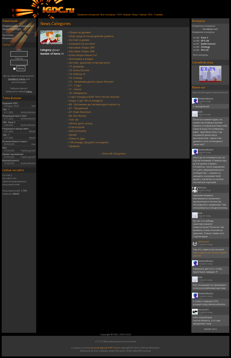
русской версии (99, 347)
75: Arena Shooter (79, 70)
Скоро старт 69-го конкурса (86, 100)
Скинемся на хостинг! (82, 43)
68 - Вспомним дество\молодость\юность (94, 104)
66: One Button (77, 115)
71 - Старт (75, 85)
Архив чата (210, 328)
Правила (74, 146)
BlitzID (16, 193)
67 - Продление (78, 108)
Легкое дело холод (80, 123)
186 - (201, 46)
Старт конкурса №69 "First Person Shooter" (94, 96)
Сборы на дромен (80, 32)
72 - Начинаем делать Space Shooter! (91, 81)
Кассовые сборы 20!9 (81, 47)
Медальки (8, 38)
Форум (127, 14)
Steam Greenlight (11, 29)
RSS (150, 14)
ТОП (119, 14)
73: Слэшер (75, 77)
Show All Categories (113, 153)
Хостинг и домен (79, 40)
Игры (135, 14)
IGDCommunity (77, 131)
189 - (200, 37)
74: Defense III (77, 74)
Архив (72, 134)
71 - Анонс (75, 89)
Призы (143, 14)
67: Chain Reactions (80, 112)
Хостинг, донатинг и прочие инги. (89, 62)
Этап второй (76, 127)
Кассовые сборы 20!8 (81, 51)
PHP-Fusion (114, 347)
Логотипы (7, 35)
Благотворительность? (83, 55)
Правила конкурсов (88, 14)
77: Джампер (76, 66)
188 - (201, 40)
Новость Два (77, 138)
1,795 (24, 190)
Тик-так (73, 119)
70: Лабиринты (78, 93)
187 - (204, 43)
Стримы (158, 14)
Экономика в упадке (81, 58)
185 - (200, 50)
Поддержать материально (17, 25)
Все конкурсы (108, 14)
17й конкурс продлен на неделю (88, 142)
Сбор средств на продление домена (91, 36)
